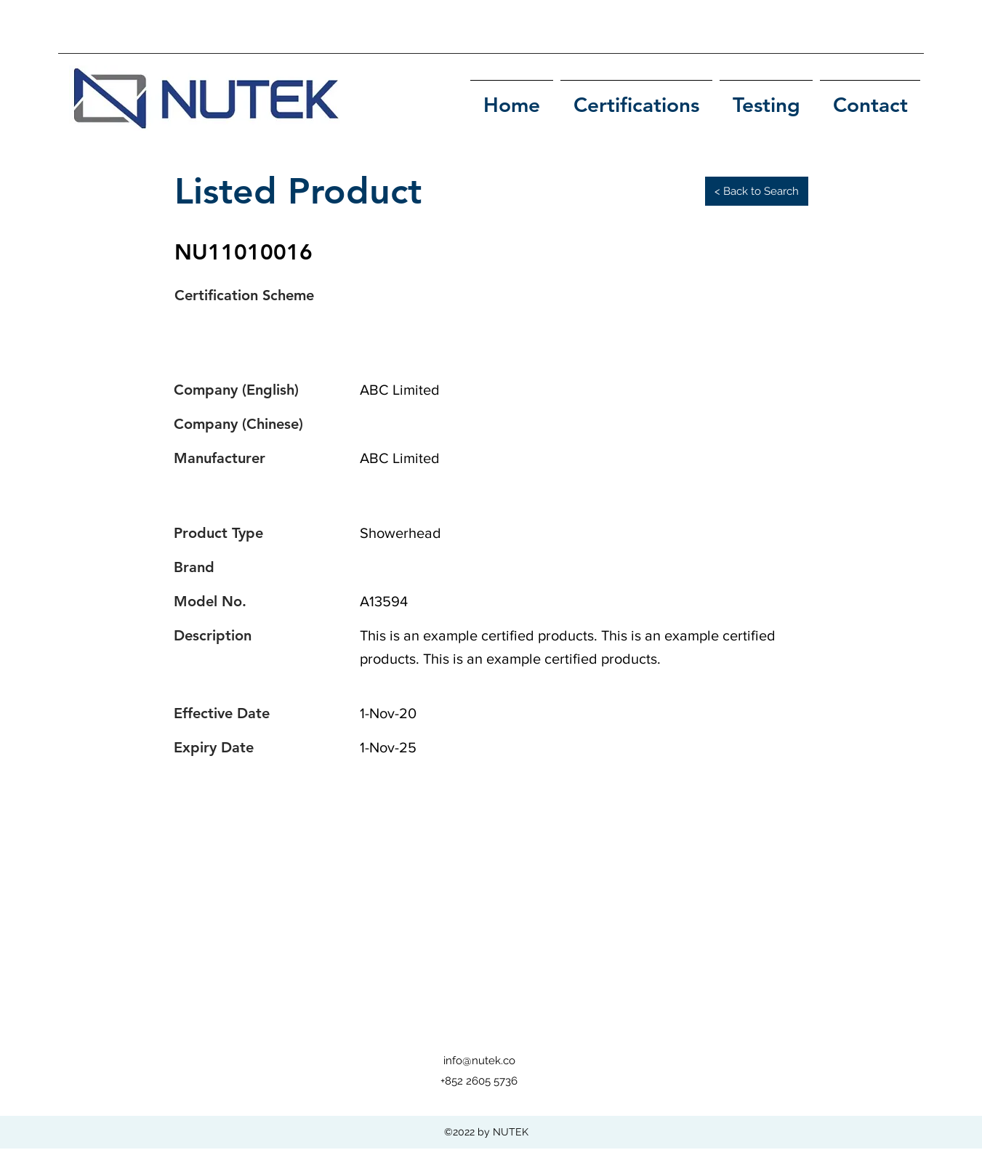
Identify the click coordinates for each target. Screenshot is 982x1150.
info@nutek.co (479, 1060)
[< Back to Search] (756, 191)
